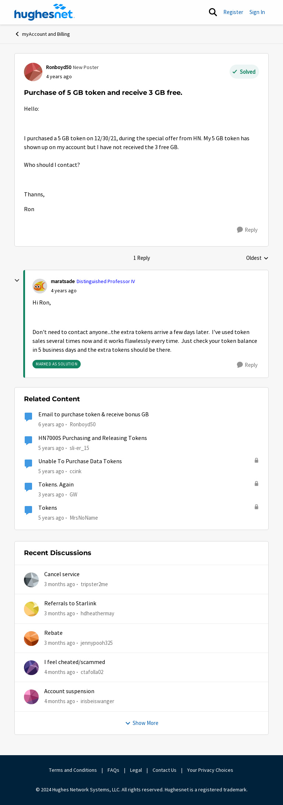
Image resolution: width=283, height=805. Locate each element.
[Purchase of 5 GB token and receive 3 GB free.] (64, 291)
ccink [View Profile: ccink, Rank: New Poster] (75, 471)
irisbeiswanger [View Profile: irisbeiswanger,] (97, 701)
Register (233, 12)
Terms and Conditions (73, 770)
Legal (136, 770)
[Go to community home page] (44, 12)
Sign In (257, 12)
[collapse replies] (17, 280)
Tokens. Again (56, 484)
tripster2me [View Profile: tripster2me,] (94, 584)
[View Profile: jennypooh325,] (31, 638)
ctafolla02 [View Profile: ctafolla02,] (92, 671)
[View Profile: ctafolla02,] (31, 667)
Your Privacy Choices (210, 770)
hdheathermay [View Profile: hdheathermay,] (97, 613)
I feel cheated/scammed (74, 662)
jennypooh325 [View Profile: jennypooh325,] (97, 642)
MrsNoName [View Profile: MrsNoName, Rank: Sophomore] (84, 517)
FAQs (113, 770)
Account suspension (69, 691)
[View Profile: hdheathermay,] (31, 609)
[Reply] (247, 230)
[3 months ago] (59, 584)
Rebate (53, 633)
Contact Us (165, 770)
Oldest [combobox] (257, 258)
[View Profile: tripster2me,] (31, 579)
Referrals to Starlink (70, 603)
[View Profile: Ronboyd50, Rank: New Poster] (33, 72)
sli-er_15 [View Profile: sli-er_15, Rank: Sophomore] (79, 447)
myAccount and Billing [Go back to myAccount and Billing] (42, 34)
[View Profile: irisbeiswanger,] (31, 696)
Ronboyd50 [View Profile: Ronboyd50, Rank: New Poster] (58, 67)
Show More (141, 722)
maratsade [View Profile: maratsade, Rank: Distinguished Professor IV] (63, 281)
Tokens (47, 508)
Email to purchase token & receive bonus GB (93, 414)
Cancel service (62, 574)
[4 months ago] (59, 672)
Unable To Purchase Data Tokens (80, 461)
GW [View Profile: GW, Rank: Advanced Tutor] (73, 494)
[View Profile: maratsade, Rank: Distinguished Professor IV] (39, 286)
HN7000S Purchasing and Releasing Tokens (92, 438)
